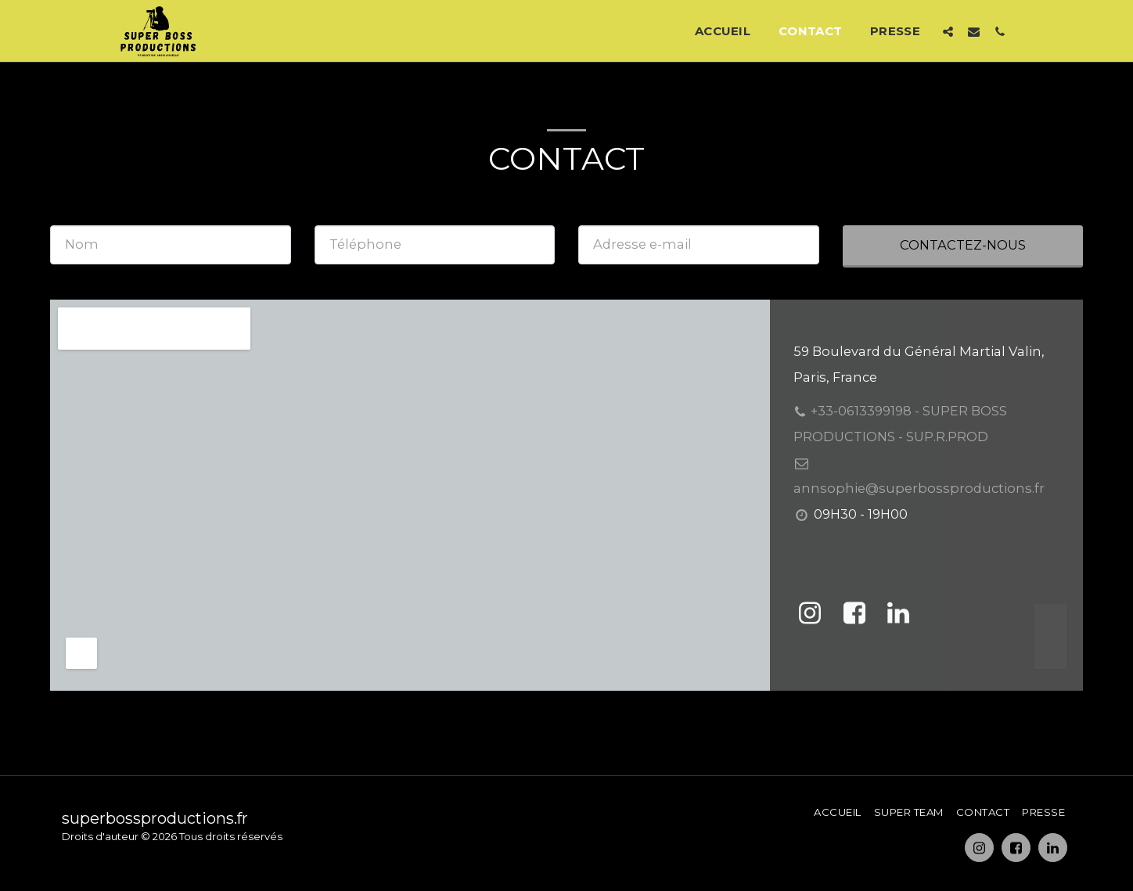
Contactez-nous (963, 245)
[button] (948, 31)
